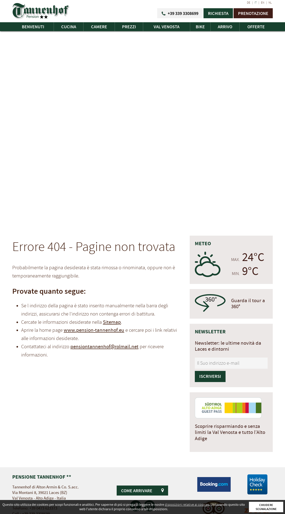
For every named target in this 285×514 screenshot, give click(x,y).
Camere (99, 26)
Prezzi (129, 26)
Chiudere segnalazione (266, 507)
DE (248, 2)
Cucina (68, 26)
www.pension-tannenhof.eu (94, 330)
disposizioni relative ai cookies (187, 504)
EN (262, 2)
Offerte (256, 26)
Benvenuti (33, 26)
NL (270, 2)
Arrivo (225, 26)
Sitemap (112, 322)
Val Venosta (166, 26)
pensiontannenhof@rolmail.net (104, 346)
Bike (200, 26)
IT (255, 2)
